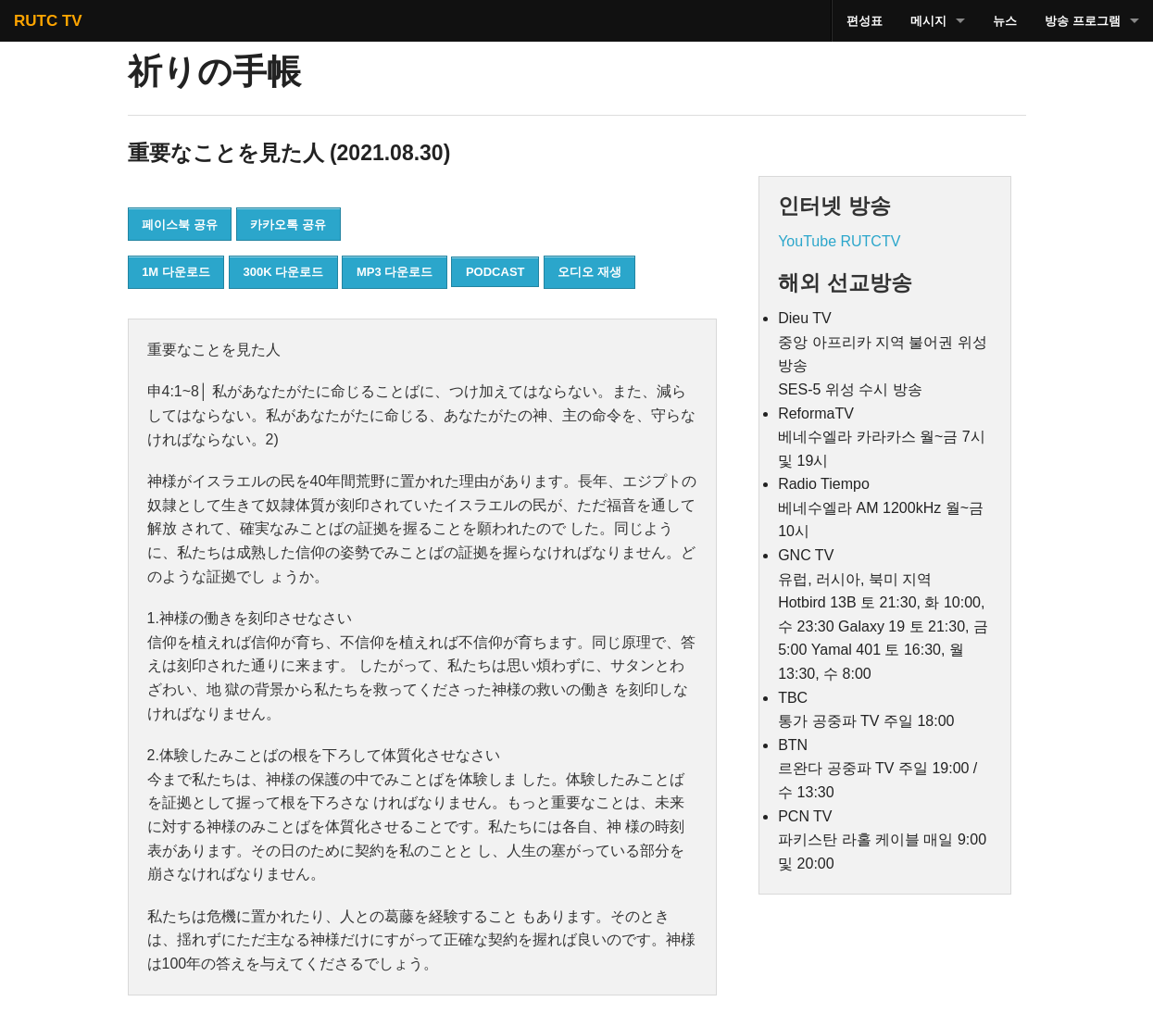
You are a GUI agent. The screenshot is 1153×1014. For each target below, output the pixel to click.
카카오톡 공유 (288, 225)
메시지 (928, 21)
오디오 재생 (589, 272)
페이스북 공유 (180, 225)
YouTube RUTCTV (839, 241)
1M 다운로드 (176, 272)
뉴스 (1005, 21)
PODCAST (495, 272)
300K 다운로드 (284, 272)
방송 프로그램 (1083, 21)
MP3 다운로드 (394, 272)
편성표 (864, 21)
